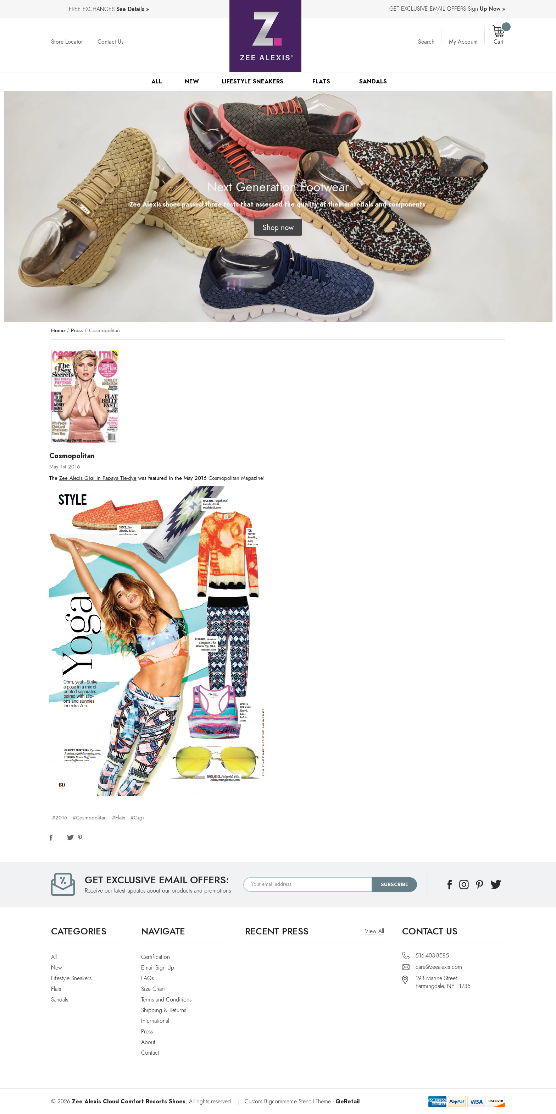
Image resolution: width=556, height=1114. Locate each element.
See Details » (132, 9)
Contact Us (110, 42)
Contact (150, 1053)
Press (147, 1032)
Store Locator (67, 42)
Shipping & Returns (163, 1010)
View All (374, 931)
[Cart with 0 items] (498, 35)
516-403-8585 (432, 956)
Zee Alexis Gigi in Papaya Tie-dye (98, 478)
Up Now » (492, 9)
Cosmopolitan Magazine (235, 478)
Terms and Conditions (166, 1000)
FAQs (147, 978)
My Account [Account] (463, 42)
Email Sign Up (157, 968)
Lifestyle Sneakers (256, 81)
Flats (324, 81)
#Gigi (137, 817)
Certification (155, 957)
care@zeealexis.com (439, 967)
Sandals (376, 81)
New (192, 81)
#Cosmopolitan (90, 817)
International (155, 1021)
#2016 (59, 817)
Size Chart (153, 989)
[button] (278, 227)
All (156, 81)
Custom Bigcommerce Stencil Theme (288, 1101)
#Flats (118, 817)
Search (426, 42)
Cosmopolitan (72, 456)
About (148, 1042)
